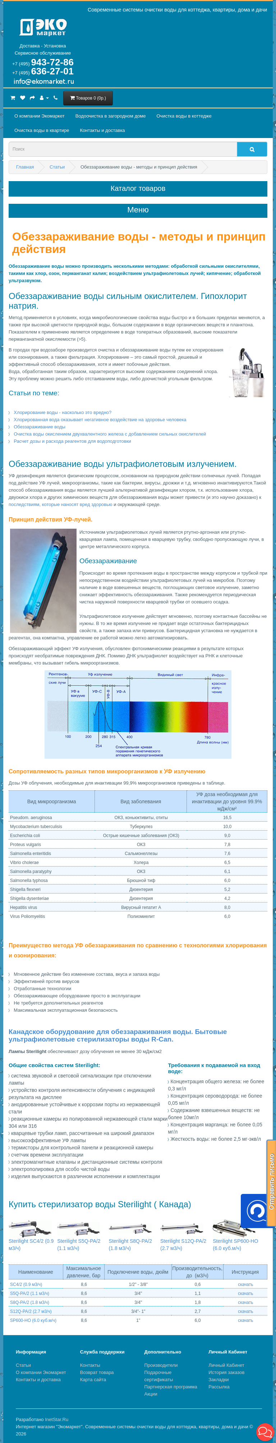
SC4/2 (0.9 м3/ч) (26, 1284)
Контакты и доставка (102, 130)
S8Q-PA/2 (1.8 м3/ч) (29, 1302)
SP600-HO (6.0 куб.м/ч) (33, 1320)
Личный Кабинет (226, 1365)
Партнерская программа (170, 1386)
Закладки (218, 1379)
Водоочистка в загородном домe (110, 116)
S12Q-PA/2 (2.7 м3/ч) (31, 1311)
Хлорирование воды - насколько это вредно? (62, 412)
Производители (161, 1365)
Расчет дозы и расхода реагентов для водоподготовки (72, 441)
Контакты (90, 1365)
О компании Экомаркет (39, 116)
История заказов (226, 1372)
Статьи (23, 1365)
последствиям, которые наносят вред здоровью (60, 504)
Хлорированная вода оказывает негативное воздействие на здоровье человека (100, 419)
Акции (150, 1394)
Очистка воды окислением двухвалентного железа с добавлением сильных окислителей (110, 434)
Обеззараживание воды (39, 426)
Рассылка (219, 1386)
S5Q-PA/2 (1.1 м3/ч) (29, 1293)
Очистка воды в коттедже (183, 116)
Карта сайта (93, 1379)
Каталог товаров (138, 188)
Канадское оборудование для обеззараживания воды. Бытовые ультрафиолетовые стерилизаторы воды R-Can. (118, 1035)
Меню (137, 210)
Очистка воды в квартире (41, 130)
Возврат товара (97, 1372)
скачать (245, 1284)
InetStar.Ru (56, 1419)
